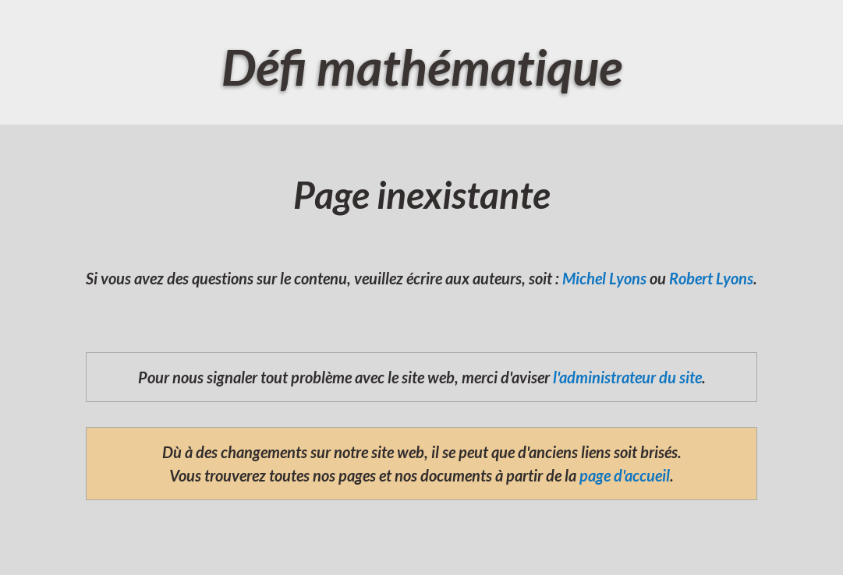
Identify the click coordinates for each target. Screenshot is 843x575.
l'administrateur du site (627, 377)
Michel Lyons (604, 278)
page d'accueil (624, 475)
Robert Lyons (711, 278)
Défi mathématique (421, 67)
